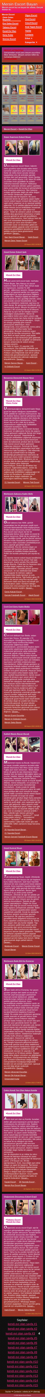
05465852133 (31, 80)
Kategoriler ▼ (31, 42)
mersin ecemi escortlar (14, 716)
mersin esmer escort (31, 946)
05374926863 (39, 82)
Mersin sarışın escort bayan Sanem (6, 118)
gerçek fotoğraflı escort (15, 595)
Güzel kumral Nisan (13, 848)
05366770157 (6, 102)
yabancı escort (14, 1220)
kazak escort (10, 1182)
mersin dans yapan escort (16, 241)
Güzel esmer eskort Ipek (15, 252)
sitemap (36, 1392)
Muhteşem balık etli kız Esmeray (19, 961)
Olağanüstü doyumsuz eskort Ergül (20, 1197)
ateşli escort (33, 595)
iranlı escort (33, 237)
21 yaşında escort (12, 482)
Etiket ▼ (29, 38)
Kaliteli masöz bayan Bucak (16, 734)
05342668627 (6, 122)
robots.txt (27, 1392)
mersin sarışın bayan (14, 363)
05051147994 (39, 100)
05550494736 (14, 102)
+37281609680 (6, 80)
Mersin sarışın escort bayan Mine (39, 78)
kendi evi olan (14, 160)
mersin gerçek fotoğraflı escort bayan (21, 837)
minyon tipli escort (31, 482)
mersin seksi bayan (13, 722)
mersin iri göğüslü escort (15, 719)
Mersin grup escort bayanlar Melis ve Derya (30, 98)
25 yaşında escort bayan (15, 830)
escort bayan (10, 950)
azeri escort (31, 363)
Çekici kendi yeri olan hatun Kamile (20, 1090)
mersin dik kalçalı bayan (15, 1075)
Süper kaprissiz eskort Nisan (17, 137)
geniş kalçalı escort (13, 592)
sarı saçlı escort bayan (15, 237)
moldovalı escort (12, 946)
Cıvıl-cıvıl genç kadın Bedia (17, 607)
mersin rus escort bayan (15, 1185)
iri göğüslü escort (12, 367)
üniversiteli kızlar (12, 1079)
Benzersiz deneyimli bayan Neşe (19, 378)
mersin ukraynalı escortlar (16, 1072)
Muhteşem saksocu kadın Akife (18, 494)
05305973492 (31, 102)
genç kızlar (12, 403)
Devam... (16, 233)
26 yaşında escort (26, 1182)
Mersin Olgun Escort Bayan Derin (6, 98)
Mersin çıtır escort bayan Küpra (14, 98)
